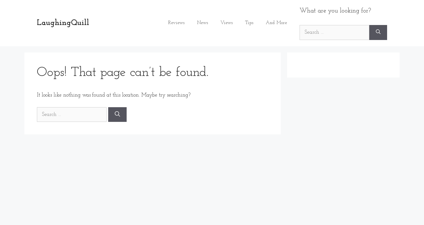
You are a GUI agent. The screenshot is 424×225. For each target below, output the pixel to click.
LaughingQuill (63, 23)
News (202, 23)
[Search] (378, 32)
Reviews (176, 23)
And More (276, 23)
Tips (249, 23)
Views (226, 23)
